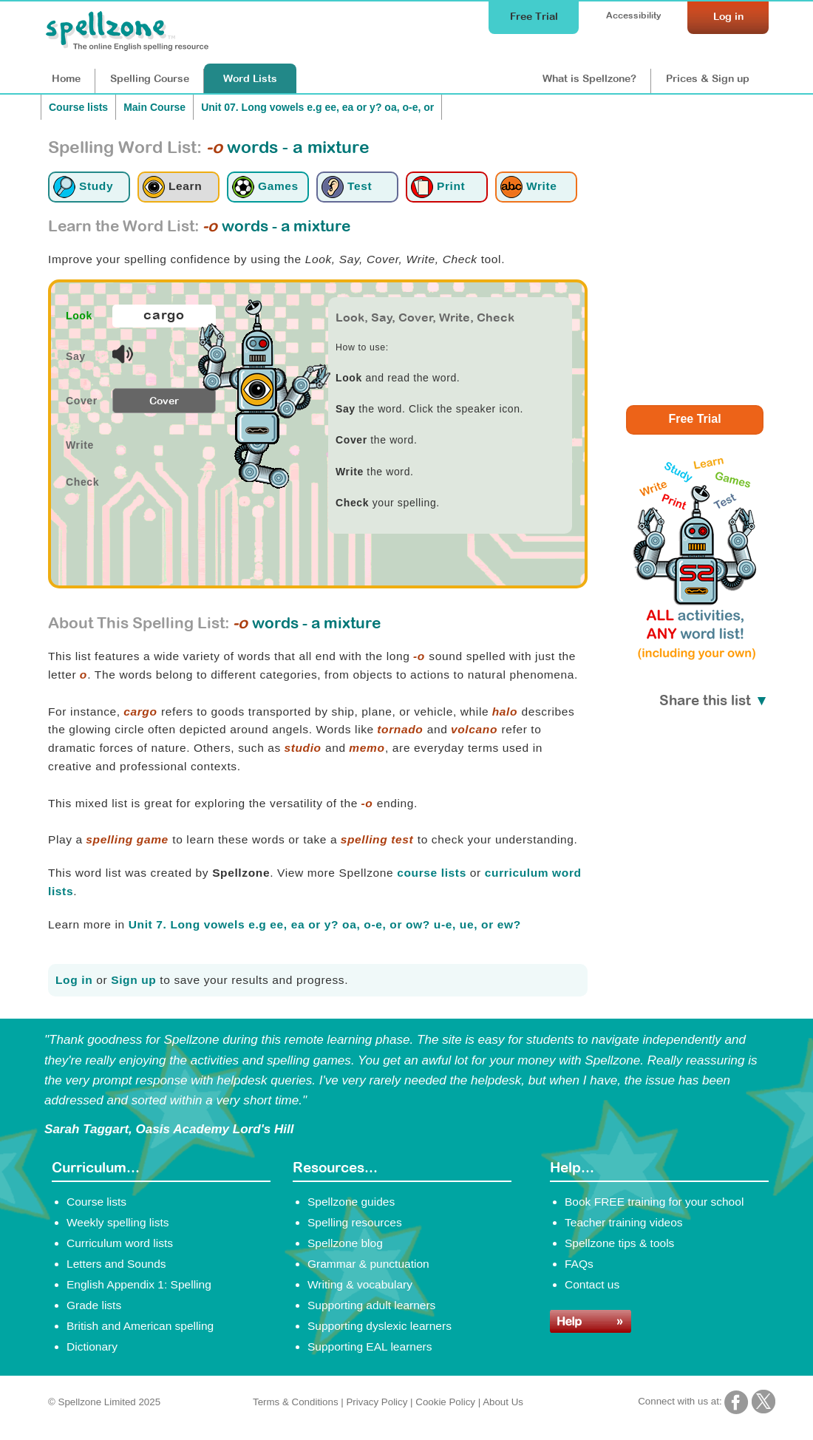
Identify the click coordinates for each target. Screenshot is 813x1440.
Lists (250, 78)
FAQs (579, 1263)
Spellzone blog (345, 1243)
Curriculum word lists (120, 1243)
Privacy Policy (376, 1401)
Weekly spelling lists (118, 1222)
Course (149, 78)
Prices (707, 78)
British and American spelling (140, 1326)
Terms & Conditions (296, 1401)
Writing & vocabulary (359, 1284)
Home (66, 78)
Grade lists (94, 1305)
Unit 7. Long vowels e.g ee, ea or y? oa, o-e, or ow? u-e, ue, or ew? (325, 924)
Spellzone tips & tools (619, 1243)
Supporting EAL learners (369, 1346)
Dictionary (92, 1346)
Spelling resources (354, 1222)
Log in (73, 980)
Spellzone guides (351, 1201)
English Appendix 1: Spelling (139, 1284)
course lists (431, 872)
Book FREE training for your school (654, 1201)
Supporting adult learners (371, 1305)
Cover (164, 401)
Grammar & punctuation (368, 1263)
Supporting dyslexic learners (379, 1326)
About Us (503, 1401)
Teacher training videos (624, 1222)
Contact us (592, 1284)
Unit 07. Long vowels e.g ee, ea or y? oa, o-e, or (317, 107)
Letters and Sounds (116, 1263)
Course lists (78, 107)
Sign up (133, 980)
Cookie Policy (445, 1401)
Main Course (154, 107)
